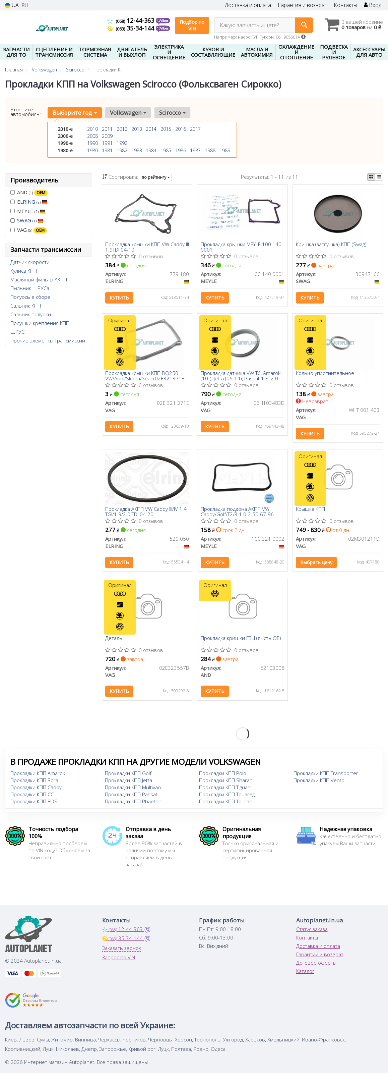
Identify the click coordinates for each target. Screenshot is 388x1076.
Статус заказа (312, 932)
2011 (107, 129)
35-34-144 (131, 28)
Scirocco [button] (171, 112)
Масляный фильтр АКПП (38, 279)
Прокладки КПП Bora (34, 783)
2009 (107, 136)
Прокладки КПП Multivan (133, 790)
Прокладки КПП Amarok (37, 776)
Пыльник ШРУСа (29, 288)
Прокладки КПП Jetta (128, 783)
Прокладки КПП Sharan (226, 783)
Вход (372, 5)
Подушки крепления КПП (39, 323)
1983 (136, 150)
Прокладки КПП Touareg (227, 797)
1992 (122, 143)
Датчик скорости (30, 262)
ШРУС (17, 331)
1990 (92, 143)
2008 (92, 136)
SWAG (30, 220)
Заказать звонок (121, 951)
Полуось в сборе (30, 296)
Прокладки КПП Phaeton (133, 804)
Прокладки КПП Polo (222, 776)
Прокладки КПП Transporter (326, 776)
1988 (210, 150)
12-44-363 (131, 20)
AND (29, 192)
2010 (92, 129)
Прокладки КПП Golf (128, 776)
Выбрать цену (317, 564)
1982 (122, 150)
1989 (224, 150)
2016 (180, 129)
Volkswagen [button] (127, 112)
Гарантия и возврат (302, 5)
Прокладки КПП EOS (33, 804)
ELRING (32, 201)
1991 (107, 143)
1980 (92, 150)
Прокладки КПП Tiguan (225, 790)
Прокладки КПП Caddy (36, 790)
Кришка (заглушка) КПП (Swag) (331, 245)
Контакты (345, 5)
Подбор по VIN (192, 25)
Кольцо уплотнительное (325, 375)
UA (12, 5)
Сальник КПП (25, 305)
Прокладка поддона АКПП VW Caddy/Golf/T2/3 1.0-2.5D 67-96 (237, 513)
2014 (151, 129)
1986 (180, 150)
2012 (122, 129)
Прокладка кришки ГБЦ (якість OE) (241, 641)
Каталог (305, 974)
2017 (195, 129)
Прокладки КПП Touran (225, 804)
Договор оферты (316, 966)
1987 (195, 150)
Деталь (114, 641)
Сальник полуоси (30, 314)
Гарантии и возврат (319, 957)
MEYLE (27, 211)
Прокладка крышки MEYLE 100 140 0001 (241, 247)
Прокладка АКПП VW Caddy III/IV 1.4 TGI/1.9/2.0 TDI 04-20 (146, 513)
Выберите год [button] (74, 112)
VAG (28, 229)
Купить (119, 298)
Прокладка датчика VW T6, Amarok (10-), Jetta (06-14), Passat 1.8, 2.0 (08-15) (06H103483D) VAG (240, 377)
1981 (107, 150)
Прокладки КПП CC (32, 797)
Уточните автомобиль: (25, 111)
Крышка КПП (310, 511)
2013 (136, 129)
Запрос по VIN (118, 960)
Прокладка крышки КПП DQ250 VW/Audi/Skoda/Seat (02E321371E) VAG (146, 377)
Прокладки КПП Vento (319, 783)
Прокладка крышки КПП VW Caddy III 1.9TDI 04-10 (145, 247)
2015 (165, 129)
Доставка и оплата (248, 5)
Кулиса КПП (23, 270)
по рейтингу (156, 177)
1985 (165, 150)
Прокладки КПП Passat (131, 797)
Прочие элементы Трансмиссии (47, 340)
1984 (151, 150)
